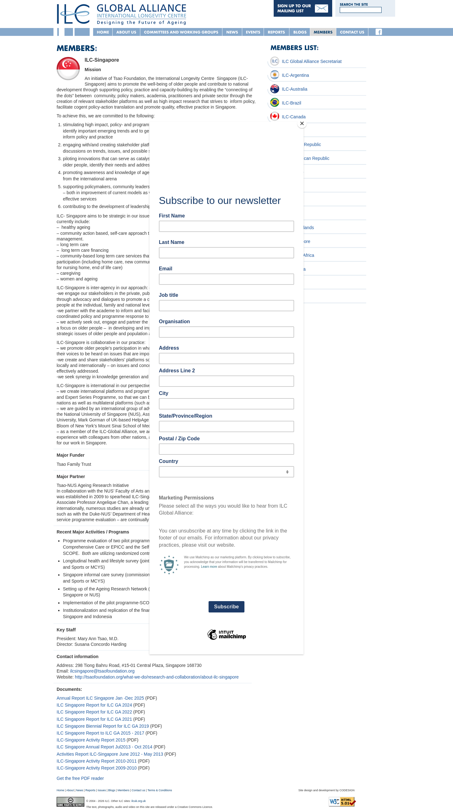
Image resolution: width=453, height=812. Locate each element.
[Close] (302, 123)
